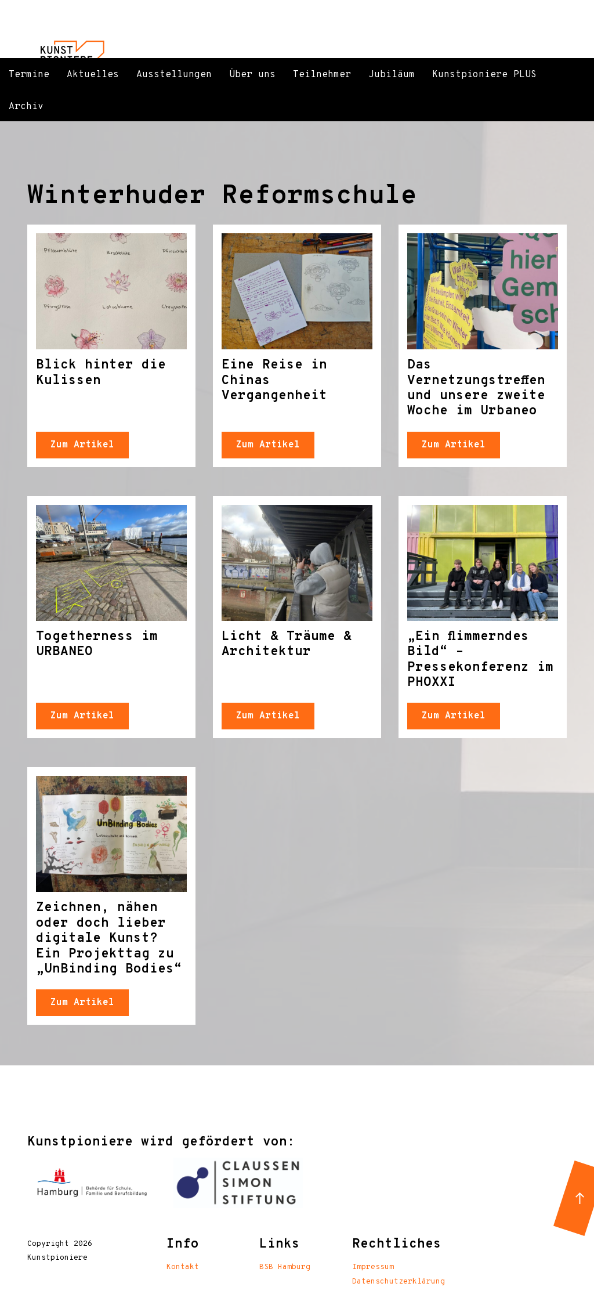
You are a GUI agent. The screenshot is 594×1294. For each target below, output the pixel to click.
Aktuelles (93, 75)
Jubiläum (391, 75)
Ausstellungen (174, 75)
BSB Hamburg (284, 1267)
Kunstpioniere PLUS (484, 75)
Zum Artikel (82, 445)
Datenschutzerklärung (398, 1281)
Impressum (373, 1267)
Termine (29, 75)
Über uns (252, 75)
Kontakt (182, 1267)
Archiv (26, 107)
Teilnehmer (322, 75)
